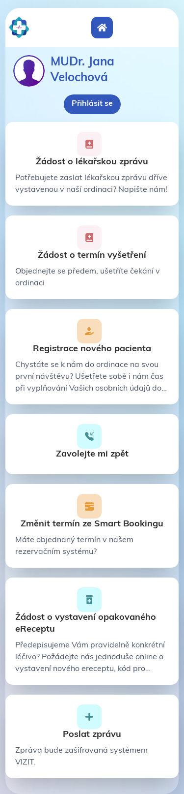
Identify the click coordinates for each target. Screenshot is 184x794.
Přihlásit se (92, 104)
